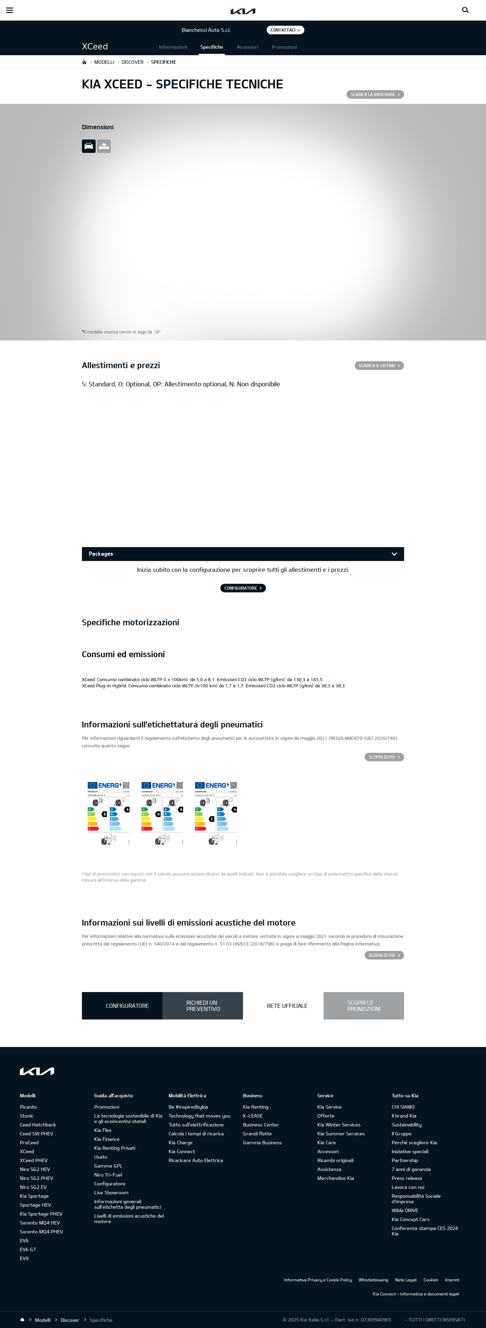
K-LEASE (253, 1116)
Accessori (247, 47)
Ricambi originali (335, 1160)
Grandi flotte (257, 1133)
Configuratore (109, 1183)
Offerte (326, 1116)
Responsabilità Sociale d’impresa (416, 1198)
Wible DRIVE (405, 1210)
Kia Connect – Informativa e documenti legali (416, 1293)
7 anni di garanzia (411, 1169)
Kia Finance (107, 1139)
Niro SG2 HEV (35, 1169)
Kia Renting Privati (114, 1148)
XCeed (27, 1151)
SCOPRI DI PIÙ (382, 955)
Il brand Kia (404, 1116)
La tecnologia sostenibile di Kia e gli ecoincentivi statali (128, 1118)
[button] (119, 46)
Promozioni (284, 47)
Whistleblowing (373, 1279)
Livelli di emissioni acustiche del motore (129, 1218)
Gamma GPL (108, 1166)
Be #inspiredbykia (188, 1107)
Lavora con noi (408, 1187)
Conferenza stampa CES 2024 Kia (425, 1230)
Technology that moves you (199, 1116)
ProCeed (29, 1142)
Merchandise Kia (335, 1178)
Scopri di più (382, 756)
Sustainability (407, 1124)
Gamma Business (262, 1142)
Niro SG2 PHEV (36, 1178)
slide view (89, 146)
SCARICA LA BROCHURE (373, 94)
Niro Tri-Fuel (108, 1175)
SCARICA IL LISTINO (377, 365)
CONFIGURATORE (240, 587)
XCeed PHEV (34, 1160)
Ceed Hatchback (38, 1124)
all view (104, 146)
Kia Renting (255, 1107)
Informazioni (173, 47)
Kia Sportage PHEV (41, 1214)
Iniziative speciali (410, 1151)
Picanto (28, 1107)
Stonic (27, 1116)
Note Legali (406, 1279)
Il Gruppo (402, 1133)
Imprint (452, 1279)
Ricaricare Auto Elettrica (196, 1160)
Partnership (405, 1160)
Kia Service (329, 1107)
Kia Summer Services (341, 1133)
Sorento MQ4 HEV (40, 1223)
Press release (407, 1178)
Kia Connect (182, 1151)
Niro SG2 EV (33, 1187)
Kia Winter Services (339, 1124)
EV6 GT (28, 1249)
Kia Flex (102, 1130)
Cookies (431, 1279)
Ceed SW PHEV (36, 1133)
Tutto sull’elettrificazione (196, 1124)
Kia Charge (181, 1142)
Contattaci (283, 29)
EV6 (24, 1240)
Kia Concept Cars (410, 1219)
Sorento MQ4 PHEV (41, 1231)
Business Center (261, 1124)
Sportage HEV (35, 1205)
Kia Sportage (34, 1196)
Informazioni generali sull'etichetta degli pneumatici (127, 1204)
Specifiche (212, 47)
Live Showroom (111, 1192)
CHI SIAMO (403, 1107)
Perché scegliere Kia (414, 1142)
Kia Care (326, 1142)
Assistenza (329, 1169)
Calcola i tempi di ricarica (196, 1133)
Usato (100, 1157)
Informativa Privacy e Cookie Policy (318, 1279)
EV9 (24, 1258)
